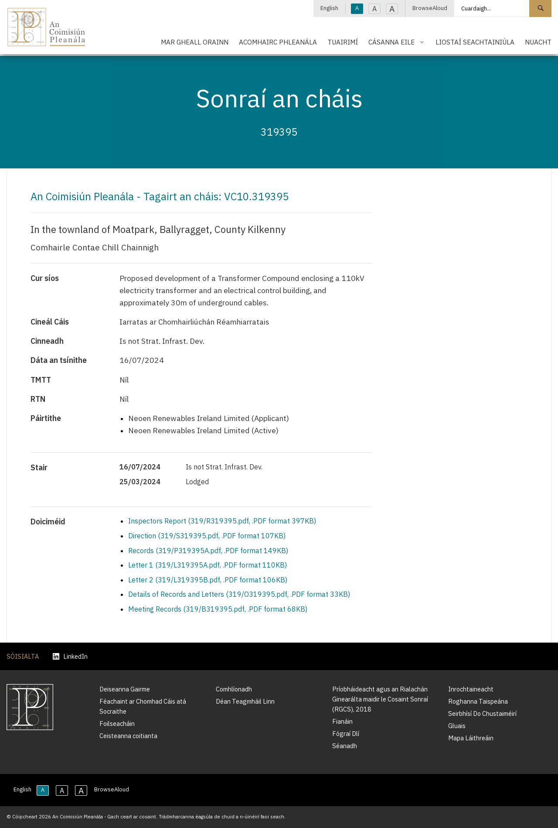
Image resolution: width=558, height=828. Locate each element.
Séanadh (344, 746)
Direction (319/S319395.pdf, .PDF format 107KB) (207, 535)
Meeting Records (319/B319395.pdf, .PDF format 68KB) (217, 609)
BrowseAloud (429, 8)
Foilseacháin (117, 723)
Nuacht (538, 42)
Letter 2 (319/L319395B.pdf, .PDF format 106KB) (207, 579)
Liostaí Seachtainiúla (475, 42)
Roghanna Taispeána (478, 701)
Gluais (457, 726)
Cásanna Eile (391, 42)
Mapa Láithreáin (470, 738)
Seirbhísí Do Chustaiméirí (482, 713)
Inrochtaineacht (470, 689)
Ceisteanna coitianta (128, 736)
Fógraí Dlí (345, 733)
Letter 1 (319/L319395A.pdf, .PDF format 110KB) (207, 565)
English (329, 8)
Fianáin (342, 721)
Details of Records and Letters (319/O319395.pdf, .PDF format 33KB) (239, 594)
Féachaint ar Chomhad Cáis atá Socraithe (142, 706)
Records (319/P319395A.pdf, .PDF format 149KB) (208, 550)
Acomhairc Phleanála (278, 42)
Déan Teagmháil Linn (245, 701)
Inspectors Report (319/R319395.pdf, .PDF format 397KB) (222, 521)
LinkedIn (70, 656)
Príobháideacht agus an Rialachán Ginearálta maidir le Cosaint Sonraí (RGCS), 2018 (380, 699)
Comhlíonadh (234, 689)
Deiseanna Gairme (124, 689)
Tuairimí (342, 42)
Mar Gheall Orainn (194, 42)
